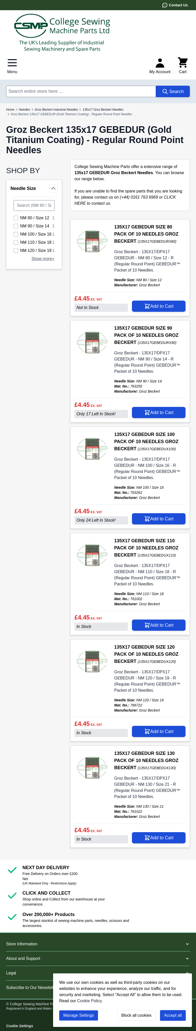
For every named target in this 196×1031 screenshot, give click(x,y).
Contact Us (175, 5)
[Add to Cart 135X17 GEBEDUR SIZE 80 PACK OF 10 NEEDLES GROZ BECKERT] (159, 306)
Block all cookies (136, 1015)
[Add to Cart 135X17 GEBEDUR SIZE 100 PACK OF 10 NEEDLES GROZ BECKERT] (159, 518)
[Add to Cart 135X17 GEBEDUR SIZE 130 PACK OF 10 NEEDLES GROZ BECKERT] (159, 837)
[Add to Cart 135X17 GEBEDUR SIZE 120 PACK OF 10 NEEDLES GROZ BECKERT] (159, 731)
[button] (98, 944)
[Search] (173, 91)
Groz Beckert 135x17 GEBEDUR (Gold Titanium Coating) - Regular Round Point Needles (71, 114)
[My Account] (160, 66)
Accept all (173, 1015)
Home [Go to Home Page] (10, 109)
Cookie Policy (89, 1001)
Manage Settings (78, 1015)
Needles (24, 109)
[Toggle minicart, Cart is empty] (183, 66)
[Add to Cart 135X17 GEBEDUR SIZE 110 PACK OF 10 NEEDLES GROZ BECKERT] (159, 625)
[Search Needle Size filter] (34, 205)
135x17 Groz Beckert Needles (102, 109)
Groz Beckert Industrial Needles (56, 109)
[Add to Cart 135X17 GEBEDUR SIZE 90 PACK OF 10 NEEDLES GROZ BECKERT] (159, 412)
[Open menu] (12, 66)
